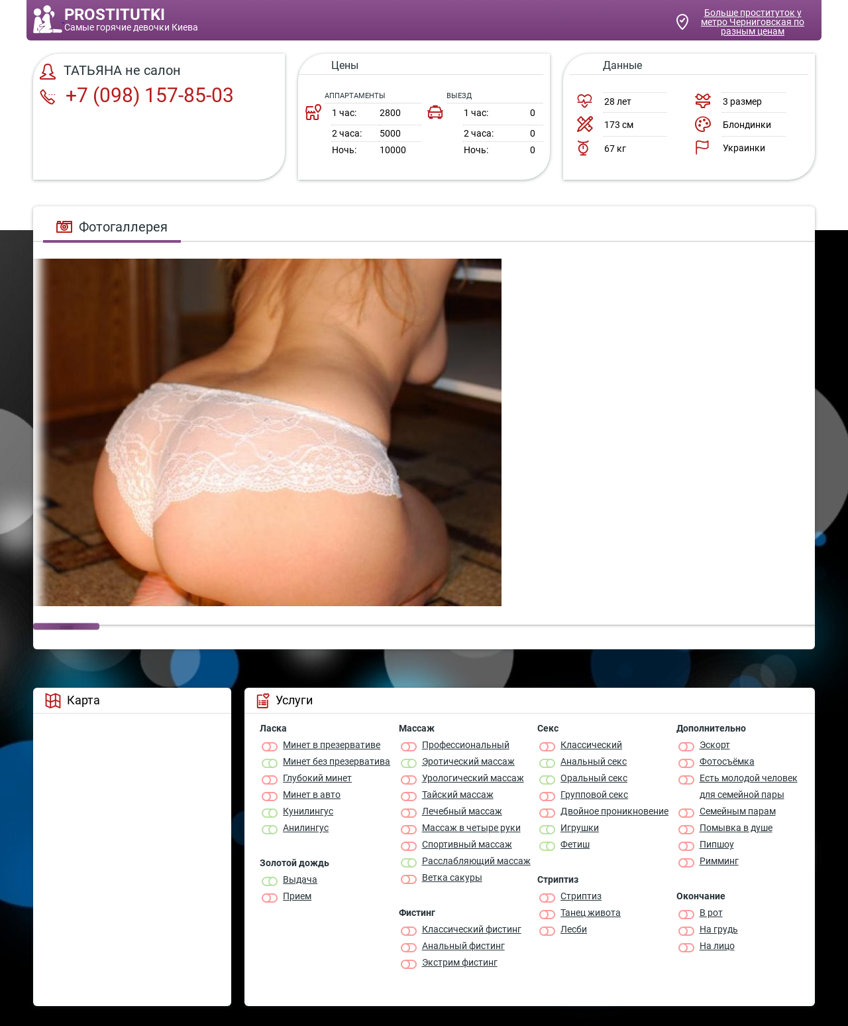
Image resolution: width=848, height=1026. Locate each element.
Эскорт (715, 744)
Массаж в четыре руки (471, 827)
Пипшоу (717, 844)
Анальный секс (593, 761)
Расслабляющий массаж (476, 861)
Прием (297, 896)
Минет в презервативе (331, 744)
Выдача (300, 879)
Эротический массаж (468, 761)
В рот (711, 912)
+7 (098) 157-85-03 (137, 95)
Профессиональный (465, 744)
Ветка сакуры (452, 877)
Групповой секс (594, 794)
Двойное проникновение (614, 811)
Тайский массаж (458, 794)
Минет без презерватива (336, 761)
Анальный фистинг (463, 945)
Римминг (719, 861)
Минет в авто (312, 794)
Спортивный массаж (467, 844)
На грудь (719, 929)
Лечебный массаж (462, 811)
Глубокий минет (317, 778)
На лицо (717, 945)
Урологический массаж (473, 778)
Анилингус (306, 827)
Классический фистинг (471, 929)
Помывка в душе (736, 827)
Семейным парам (738, 811)
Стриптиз (581, 896)
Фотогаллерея (112, 227)
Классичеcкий (591, 744)
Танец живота (590, 912)
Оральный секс (593, 778)
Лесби (573, 929)
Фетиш (575, 844)
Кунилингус (308, 811)
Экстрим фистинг (460, 962)
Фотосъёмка (727, 761)
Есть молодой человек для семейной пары (749, 786)
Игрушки (579, 827)
